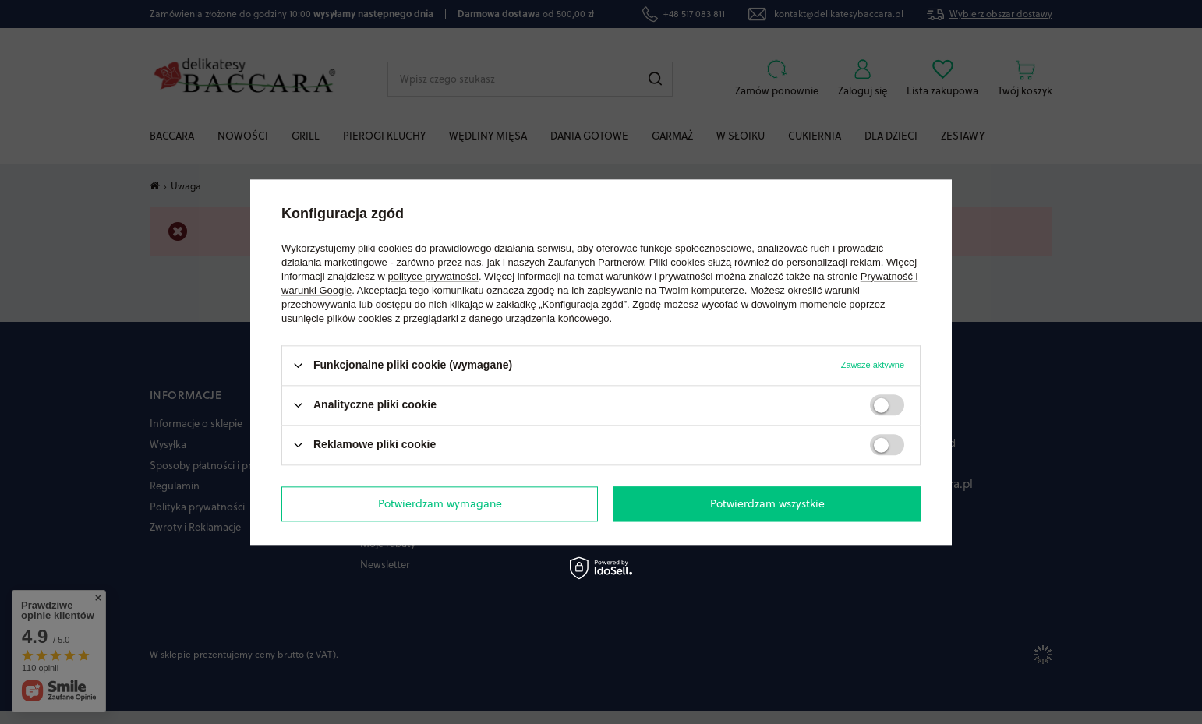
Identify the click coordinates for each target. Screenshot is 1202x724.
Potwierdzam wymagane (440, 503)
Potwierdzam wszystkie (767, 503)
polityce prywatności (433, 276)
